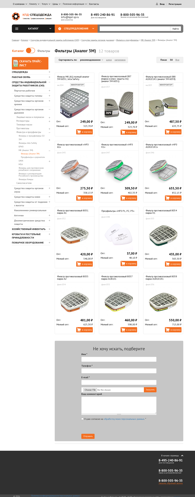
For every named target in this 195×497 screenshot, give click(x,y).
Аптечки (19, 215)
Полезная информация (73, 4)
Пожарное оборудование (28, 242)
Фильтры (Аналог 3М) (30, 153)
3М (20, 139)
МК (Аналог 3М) (148, 40)
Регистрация (175, 4)
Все (177, 59)
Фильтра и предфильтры (127, 40)
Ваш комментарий (91, 393)
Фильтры (43, 51)
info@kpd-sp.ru (70, 17)
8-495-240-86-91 (103, 15)
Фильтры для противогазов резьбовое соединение (31, 169)
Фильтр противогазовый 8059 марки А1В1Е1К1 (161, 277)
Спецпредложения (79, 28)
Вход (162, 4)
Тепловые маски (24, 124)
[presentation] (129, 428)
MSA (21, 164)
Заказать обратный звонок (171, 483)
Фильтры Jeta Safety (28, 143)
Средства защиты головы (28, 95)
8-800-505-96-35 (71, 14)
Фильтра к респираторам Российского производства (31, 174)
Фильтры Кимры (26, 179)
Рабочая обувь (21, 77)
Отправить (88, 436)
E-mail (85, 377)
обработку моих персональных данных (124, 418)
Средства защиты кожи (27, 196)
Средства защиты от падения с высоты (30, 203)
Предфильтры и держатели (33, 157)
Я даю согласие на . (113, 418)
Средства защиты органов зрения (28, 102)
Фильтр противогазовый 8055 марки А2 (72, 277)
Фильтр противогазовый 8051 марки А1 (72, 211)
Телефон (87, 365)
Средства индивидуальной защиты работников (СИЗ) (55, 40)
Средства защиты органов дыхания (97, 40)
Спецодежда (20, 71)
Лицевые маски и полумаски (30, 117)
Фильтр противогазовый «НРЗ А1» (73, 145)
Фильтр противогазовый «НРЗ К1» (117, 145)
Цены (55, 4)
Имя (84, 354)
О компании (19, 4)
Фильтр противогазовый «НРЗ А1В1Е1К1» (161, 145)
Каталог (39, 28)
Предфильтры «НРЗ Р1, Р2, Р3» (117, 210)
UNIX (21, 160)
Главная (15, 40)
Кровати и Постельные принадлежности (26, 236)
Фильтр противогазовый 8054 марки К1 (161, 211)
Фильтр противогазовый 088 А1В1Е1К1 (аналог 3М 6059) (161, 78)
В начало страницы (170, 455)
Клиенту (33, 4)
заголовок (120, 59)
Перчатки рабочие (24, 90)
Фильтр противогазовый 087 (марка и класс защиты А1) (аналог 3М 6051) (116, 79)
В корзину (87, 131)
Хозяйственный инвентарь (29, 229)
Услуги (45, 4)
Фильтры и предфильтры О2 (32, 135)
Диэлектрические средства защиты (29, 222)
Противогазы (22, 128)
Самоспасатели (24, 183)
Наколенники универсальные (30, 210)
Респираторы (22, 120)
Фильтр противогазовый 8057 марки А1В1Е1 (116, 277)
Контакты (94, 4)
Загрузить (150, 389)
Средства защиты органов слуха (28, 190)
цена (109, 59)
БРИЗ (21, 146)
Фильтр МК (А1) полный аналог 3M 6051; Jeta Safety (73, 78)
